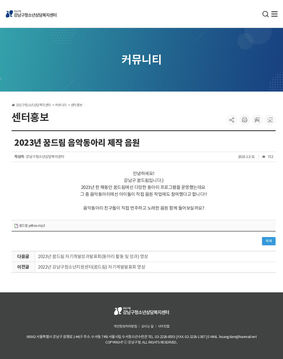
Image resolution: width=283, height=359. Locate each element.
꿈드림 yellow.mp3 (29, 225)
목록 (269, 241)
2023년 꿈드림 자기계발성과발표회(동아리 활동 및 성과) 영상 (93, 256)
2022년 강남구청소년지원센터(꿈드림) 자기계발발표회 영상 (91, 267)
